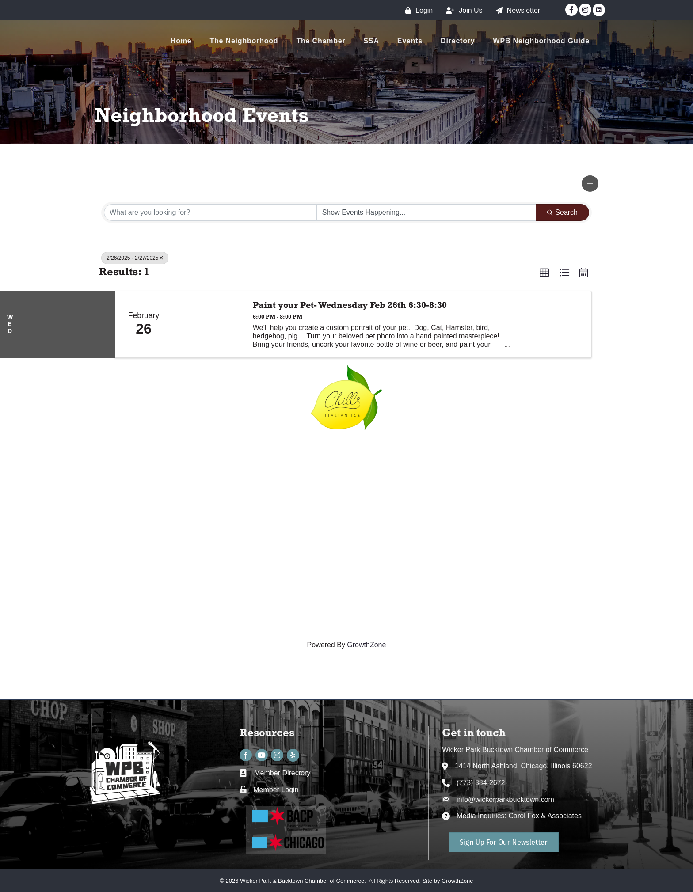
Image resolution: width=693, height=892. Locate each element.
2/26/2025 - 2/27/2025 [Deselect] (135, 258)
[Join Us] (462, 10)
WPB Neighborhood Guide (541, 41)
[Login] (417, 10)
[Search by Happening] (426, 212)
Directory (458, 41)
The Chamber (320, 41)
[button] (590, 183)
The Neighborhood (243, 41)
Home (181, 41)
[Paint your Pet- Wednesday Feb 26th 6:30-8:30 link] (208, 324)
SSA (371, 41)
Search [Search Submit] (562, 212)
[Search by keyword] (210, 212)
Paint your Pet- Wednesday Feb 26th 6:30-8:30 (350, 305)
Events (410, 41)
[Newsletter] (516, 10)
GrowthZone (366, 645)
